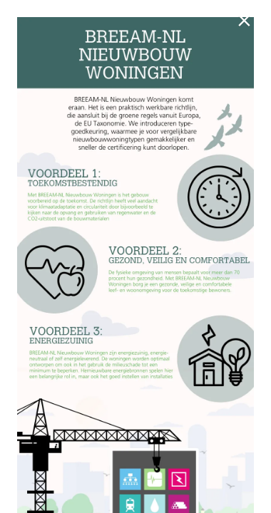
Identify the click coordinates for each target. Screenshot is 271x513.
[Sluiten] (247, 23)
